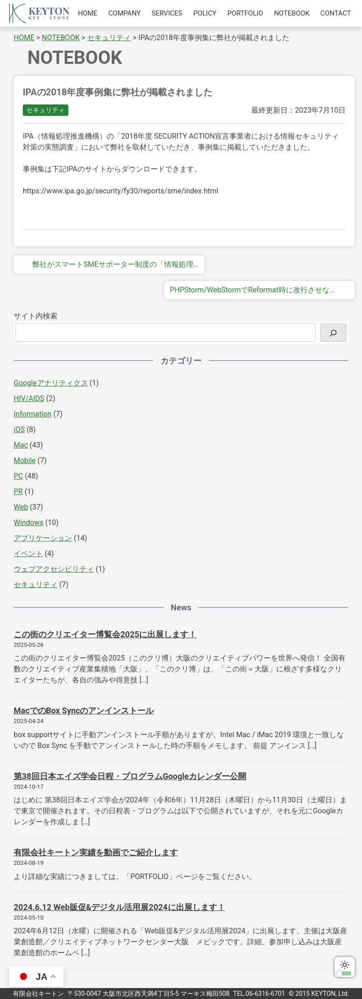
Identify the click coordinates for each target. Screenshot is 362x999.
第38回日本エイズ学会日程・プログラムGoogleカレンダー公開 (130, 776)
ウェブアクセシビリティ (54, 569)
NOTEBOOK (292, 13)
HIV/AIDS (29, 398)
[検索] (333, 332)
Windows (28, 522)
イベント (28, 553)
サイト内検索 (35, 316)
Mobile (25, 460)
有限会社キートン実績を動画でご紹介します (96, 852)
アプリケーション (43, 538)
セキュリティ (45, 110)
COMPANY (125, 13)
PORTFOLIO (245, 13)
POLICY (205, 13)
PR (18, 491)
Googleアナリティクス (51, 383)
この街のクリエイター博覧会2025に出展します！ (105, 634)
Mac (21, 445)
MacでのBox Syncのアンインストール (84, 710)
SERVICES (167, 13)
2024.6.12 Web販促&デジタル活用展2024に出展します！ (119, 907)
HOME (88, 13)
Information (33, 414)
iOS (19, 429)
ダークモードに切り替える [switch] (345, 967)
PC (18, 476)
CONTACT (336, 13)
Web (21, 507)
